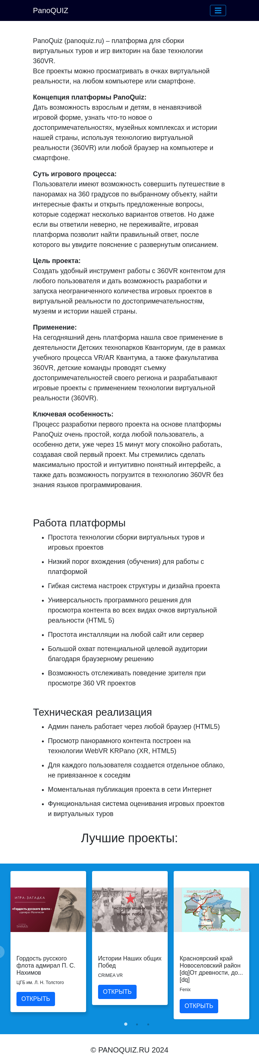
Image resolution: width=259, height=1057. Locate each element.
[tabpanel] (48, 941)
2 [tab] (137, 1024)
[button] (218, 10)
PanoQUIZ (50, 10)
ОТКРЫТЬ (35, 999)
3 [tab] (148, 1024)
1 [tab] (126, 1024)
